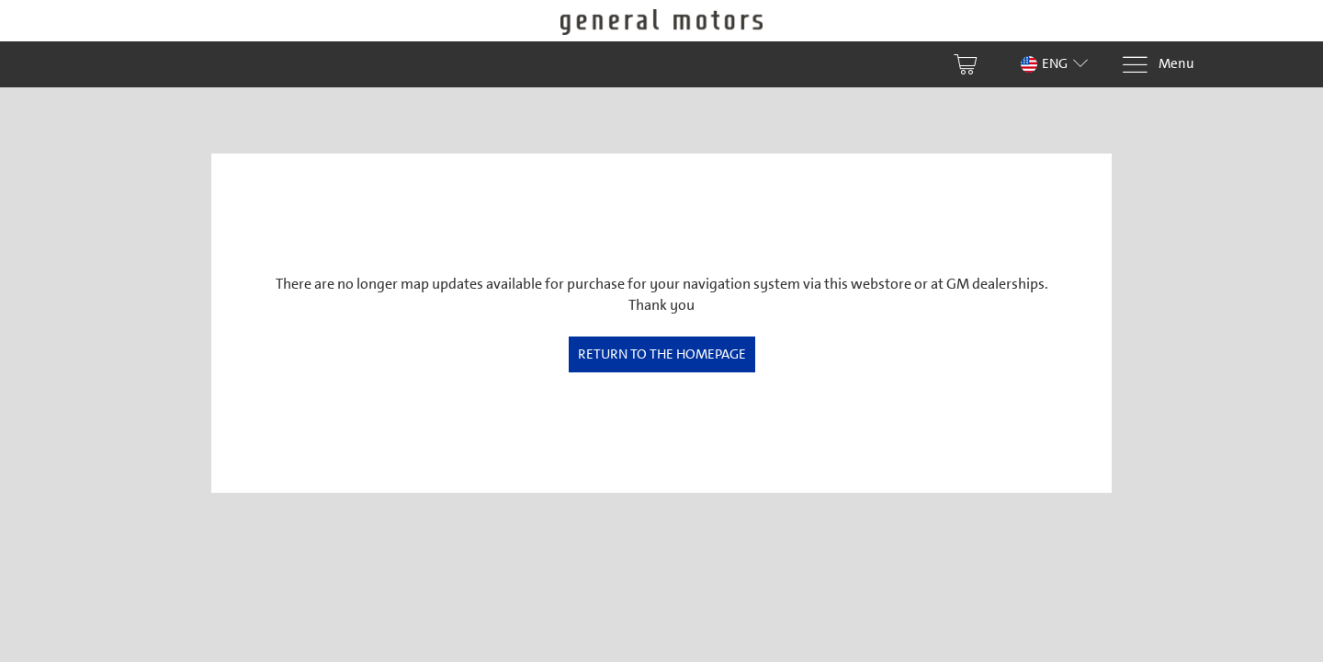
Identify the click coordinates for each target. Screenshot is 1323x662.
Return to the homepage (662, 354)
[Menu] (1157, 65)
